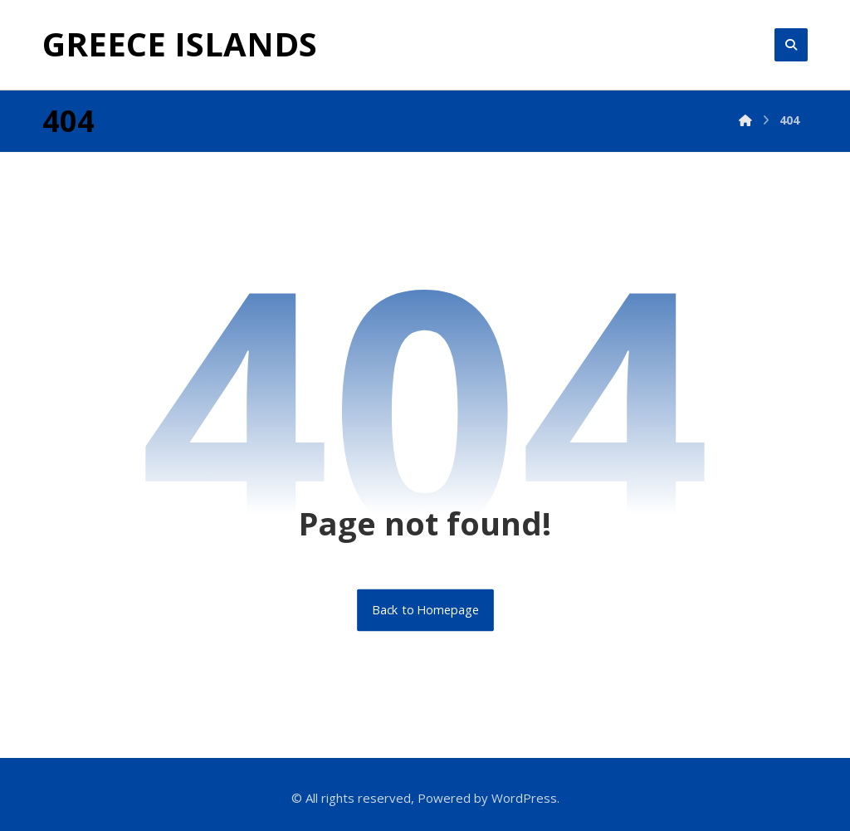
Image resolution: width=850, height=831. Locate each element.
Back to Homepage (425, 610)
